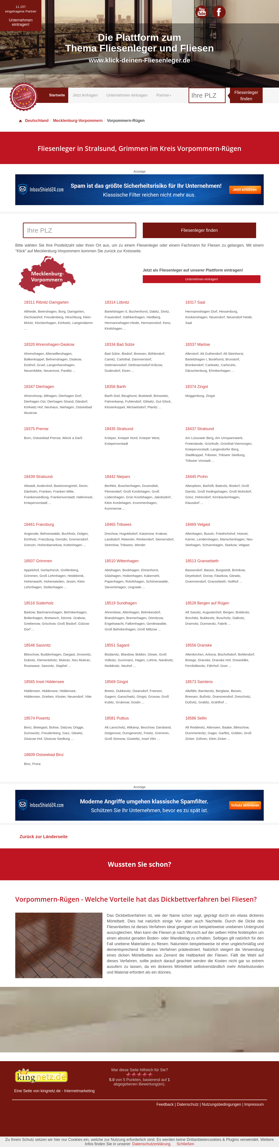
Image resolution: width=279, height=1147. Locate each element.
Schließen (185, 1144)
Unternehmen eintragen (127, 95)
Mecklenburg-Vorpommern (78, 120)
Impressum (254, 1104)
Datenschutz (188, 1104)
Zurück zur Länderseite (44, 836)
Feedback (165, 1104)
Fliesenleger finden (246, 95)
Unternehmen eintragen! (201, 279)
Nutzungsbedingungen (221, 1104)
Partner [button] (163, 95)
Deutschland (34, 120)
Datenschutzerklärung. (151, 1144)
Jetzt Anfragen (85, 95)
